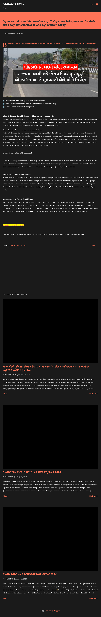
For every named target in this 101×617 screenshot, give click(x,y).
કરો (22, 225)
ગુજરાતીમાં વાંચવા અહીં (10, 225)
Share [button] (93, 246)
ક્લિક (19, 225)
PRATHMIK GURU (13, 4)
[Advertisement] (50, 270)
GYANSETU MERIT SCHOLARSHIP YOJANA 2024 (32, 472)
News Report (14, 246)
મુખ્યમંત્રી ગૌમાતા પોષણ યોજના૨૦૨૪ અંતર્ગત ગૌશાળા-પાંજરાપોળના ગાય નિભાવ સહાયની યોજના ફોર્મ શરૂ (46, 368)
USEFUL (23, 246)
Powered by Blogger (50, 611)
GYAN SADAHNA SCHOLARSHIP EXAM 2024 (30, 574)
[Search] (91, 4)
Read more (93, 394)
